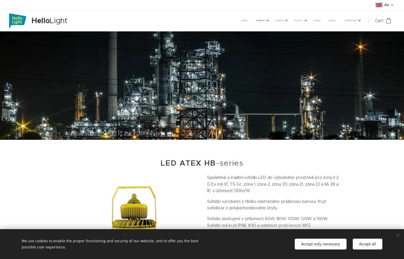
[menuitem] (301, 20)
